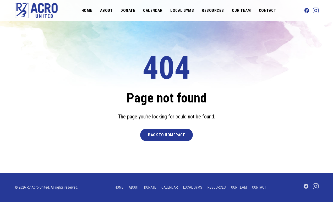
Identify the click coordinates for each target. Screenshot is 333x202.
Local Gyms (182, 10)
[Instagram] (316, 10)
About (106, 10)
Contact (267, 10)
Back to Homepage (166, 135)
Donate (128, 10)
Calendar (152, 10)
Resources (213, 10)
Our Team (241, 10)
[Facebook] (307, 10)
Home (86, 10)
